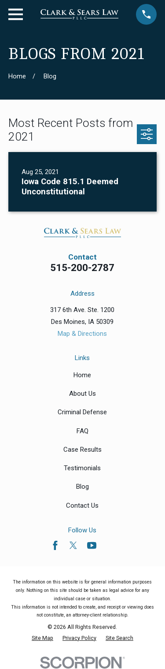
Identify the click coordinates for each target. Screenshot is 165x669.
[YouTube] (91, 545)
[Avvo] (109, 545)
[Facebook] (55, 545)
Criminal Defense (82, 412)
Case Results (82, 449)
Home (82, 375)
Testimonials (82, 468)
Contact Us (82, 505)
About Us (82, 394)
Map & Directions (82, 334)
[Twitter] (73, 545)
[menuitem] (42, 637)
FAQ (82, 431)
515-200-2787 (82, 267)
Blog (82, 487)
